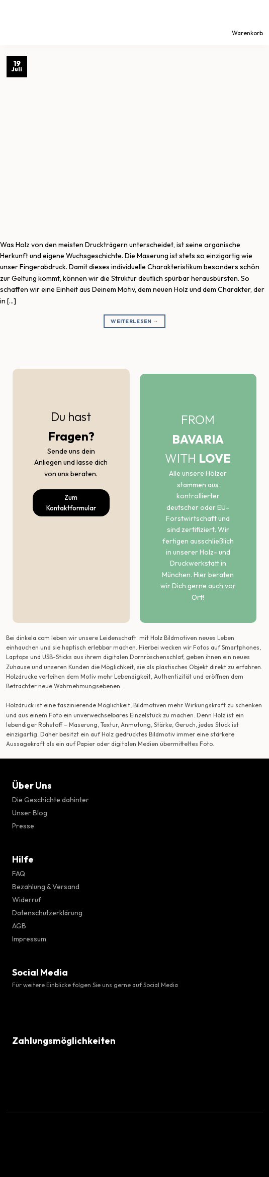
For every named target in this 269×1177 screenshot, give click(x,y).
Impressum (29, 938)
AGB (19, 925)
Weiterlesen (134, 321)
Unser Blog (29, 812)
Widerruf (26, 899)
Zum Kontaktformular (71, 502)
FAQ (18, 873)
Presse (23, 825)
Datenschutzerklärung (47, 912)
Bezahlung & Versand (45, 886)
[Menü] (16, 23)
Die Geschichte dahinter (50, 799)
